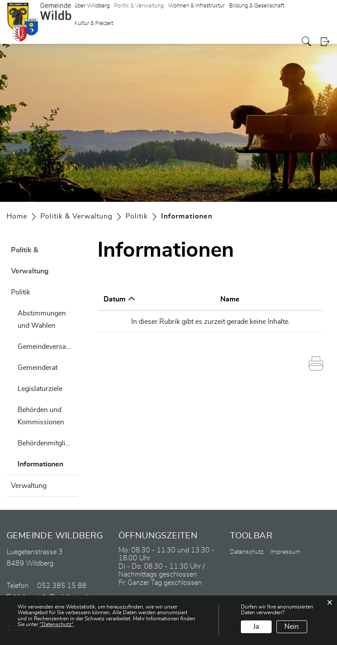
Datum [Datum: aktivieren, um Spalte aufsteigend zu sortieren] (114, 299)
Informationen (48, 463)
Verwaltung (29, 485)
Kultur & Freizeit (94, 23)
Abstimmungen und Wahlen (42, 319)
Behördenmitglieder (48, 443)
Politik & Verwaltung (30, 261)
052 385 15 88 (61, 585)
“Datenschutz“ (56, 624)
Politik (20, 292)
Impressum (285, 552)
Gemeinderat (37, 367)
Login (324, 41)
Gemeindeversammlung (48, 346)
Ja (256, 626)
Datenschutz (247, 552)
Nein (291, 626)
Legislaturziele (40, 388)
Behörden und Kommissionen (41, 416)
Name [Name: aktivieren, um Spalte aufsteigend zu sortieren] (230, 299)
